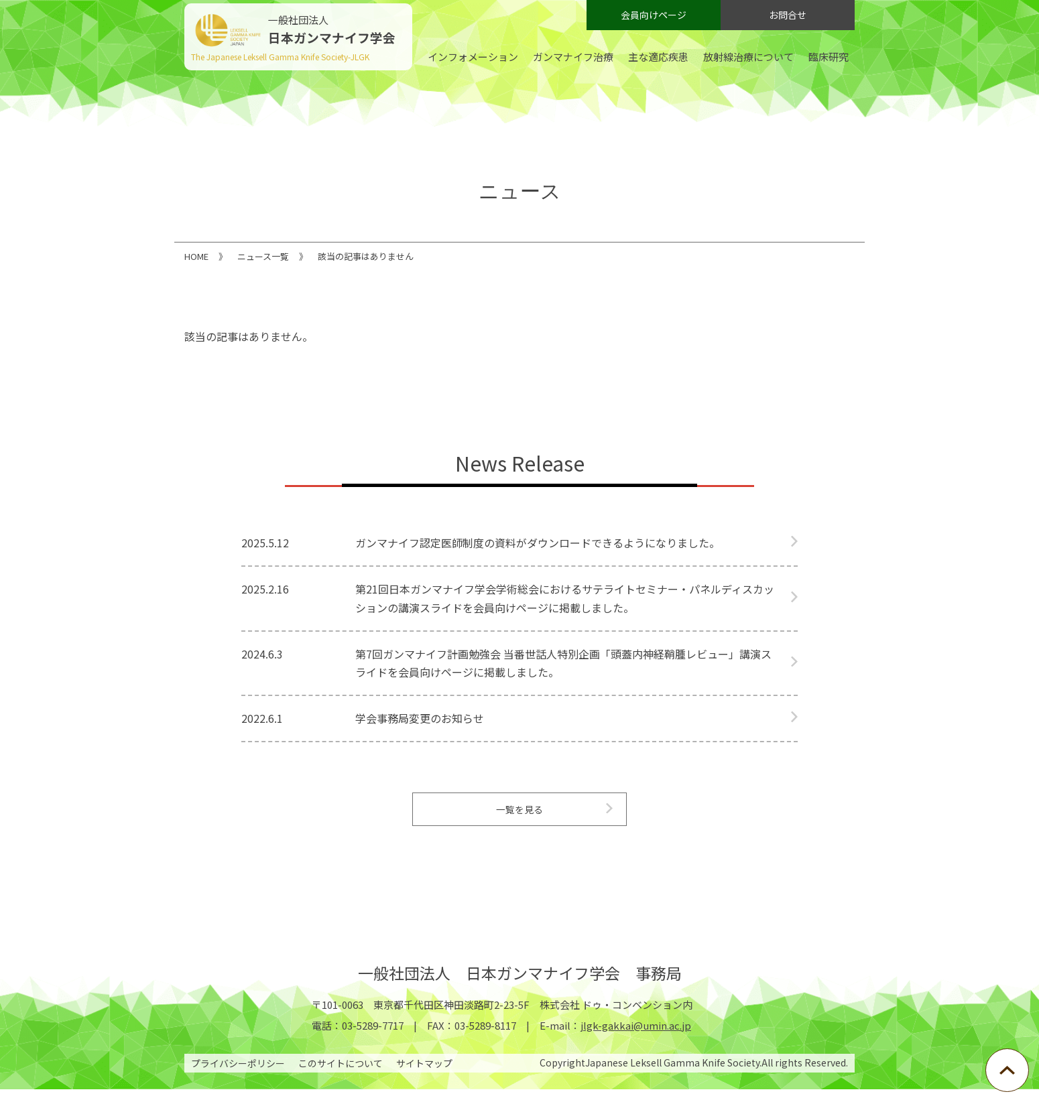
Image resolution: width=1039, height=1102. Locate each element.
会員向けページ (653, 14)
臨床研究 (828, 57)
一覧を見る (519, 815)
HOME (196, 256)
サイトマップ (424, 1076)
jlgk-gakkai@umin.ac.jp (635, 1038)
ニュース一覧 (263, 256)
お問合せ (787, 14)
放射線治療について (748, 57)
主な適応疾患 (658, 57)
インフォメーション (473, 57)
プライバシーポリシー (238, 1076)
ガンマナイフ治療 (573, 57)
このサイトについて (340, 1076)
